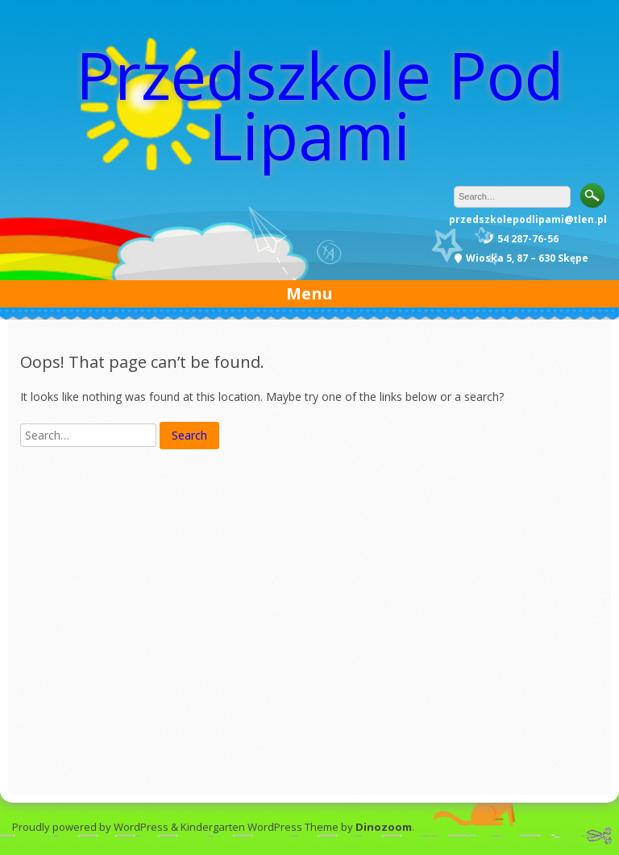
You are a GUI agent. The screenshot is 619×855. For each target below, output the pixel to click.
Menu (309, 293)
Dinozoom (383, 827)
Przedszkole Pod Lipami (320, 105)
